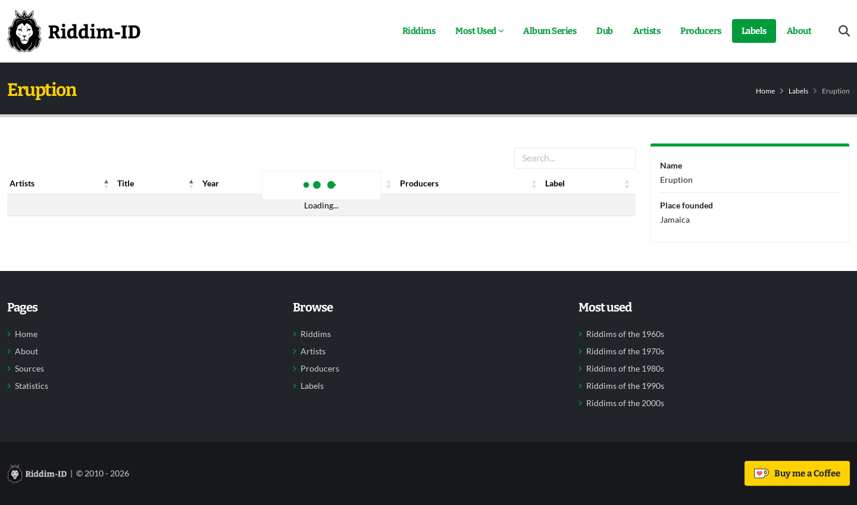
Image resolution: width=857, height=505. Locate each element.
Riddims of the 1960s (625, 334)
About (799, 31)
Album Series (549, 31)
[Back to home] (73, 31)
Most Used (475, 31)
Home (765, 90)
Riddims (419, 31)
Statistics (31, 386)
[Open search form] (844, 31)
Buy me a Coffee (797, 473)
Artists (647, 31)
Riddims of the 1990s (625, 386)
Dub (604, 31)
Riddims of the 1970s (625, 351)
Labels (754, 31)
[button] (106, 183)
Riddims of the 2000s (625, 403)
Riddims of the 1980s (625, 368)
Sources (29, 368)
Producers (700, 31)
